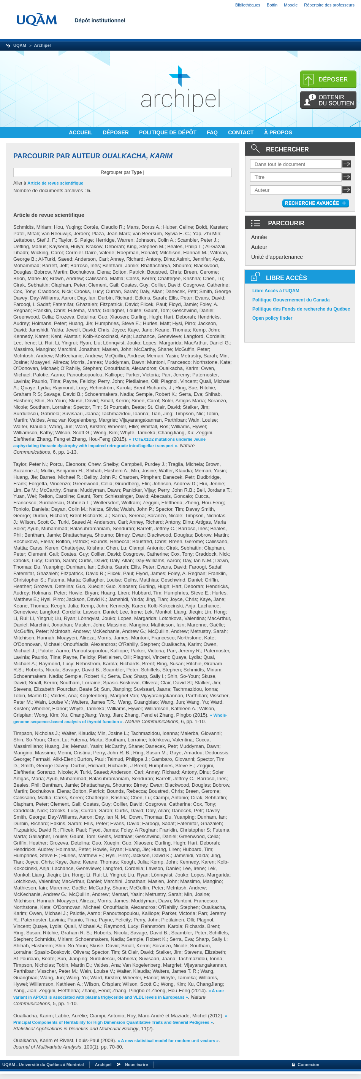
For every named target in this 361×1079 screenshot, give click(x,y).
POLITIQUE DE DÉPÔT (168, 132)
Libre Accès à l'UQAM (275, 290)
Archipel (42, 45)
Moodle (291, 5)
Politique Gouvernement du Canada (290, 300)
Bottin (272, 5)
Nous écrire (136, 1064)
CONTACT (241, 132)
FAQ (213, 132)
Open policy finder (272, 318)
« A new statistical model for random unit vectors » (168, 1040)
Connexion (308, 1064)
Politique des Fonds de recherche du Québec (301, 309)
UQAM (19, 45)
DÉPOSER (116, 132)
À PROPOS (278, 132)
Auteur (259, 247)
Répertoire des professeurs (329, 5)
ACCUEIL (81, 132)
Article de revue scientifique (55, 183)
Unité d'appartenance (277, 257)
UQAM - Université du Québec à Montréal (42, 1064)
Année (259, 237)
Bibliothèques (247, 5)
